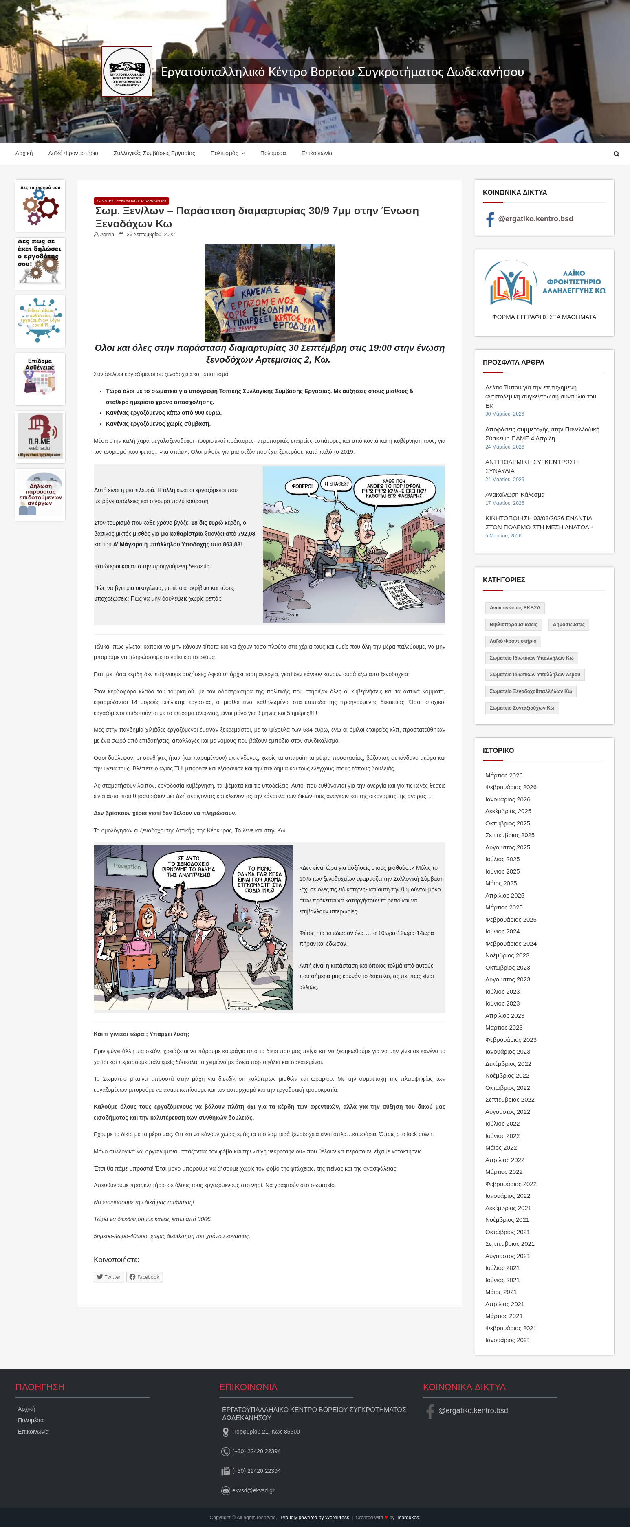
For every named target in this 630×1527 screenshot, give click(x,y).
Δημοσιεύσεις (569, 624)
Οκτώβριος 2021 (507, 1231)
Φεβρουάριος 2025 (511, 919)
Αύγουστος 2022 (507, 1111)
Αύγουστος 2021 (507, 1255)
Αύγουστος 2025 (507, 847)
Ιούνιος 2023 (502, 1003)
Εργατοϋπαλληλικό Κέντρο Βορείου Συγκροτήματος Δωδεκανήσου (342, 71)
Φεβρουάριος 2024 (511, 943)
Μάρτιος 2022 (504, 1171)
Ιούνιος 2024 (502, 931)
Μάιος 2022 (501, 1147)
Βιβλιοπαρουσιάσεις (513, 624)
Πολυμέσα (273, 153)
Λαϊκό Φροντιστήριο (73, 153)
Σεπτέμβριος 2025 (510, 835)
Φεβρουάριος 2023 (511, 1039)
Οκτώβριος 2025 (507, 823)
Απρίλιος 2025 (504, 895)
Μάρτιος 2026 (504, 775)
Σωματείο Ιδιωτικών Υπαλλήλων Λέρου (535, 675)
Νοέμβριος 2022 (507, 1075)
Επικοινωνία (317, 153)
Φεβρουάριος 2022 (511, 1183)
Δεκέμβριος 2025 (508, 811)
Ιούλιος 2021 (502, 1267)
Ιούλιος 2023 (502, 991)
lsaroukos (408, 1517)
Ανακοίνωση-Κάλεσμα (515, 494)
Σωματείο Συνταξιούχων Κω (522, 708)
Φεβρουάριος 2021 (511, 1328)
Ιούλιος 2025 (502, 859)
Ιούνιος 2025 (502, 871)
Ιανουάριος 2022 (508, 1195)
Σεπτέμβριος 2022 (510, 1099)
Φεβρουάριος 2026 (511, 786)
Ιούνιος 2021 (502, 1279)
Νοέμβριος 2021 (507, 1219)
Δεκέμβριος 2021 (508, 1207)
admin (107, 235)
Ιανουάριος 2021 (508, 1339)
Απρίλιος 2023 (504, 1015)
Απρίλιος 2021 (504, 1303)
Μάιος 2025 (501, 883)
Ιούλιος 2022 (502, 1123)
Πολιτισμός (224, 153)
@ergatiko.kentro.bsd (528, 219)
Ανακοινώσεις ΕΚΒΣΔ (515, 608)
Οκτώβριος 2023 (507, 967)
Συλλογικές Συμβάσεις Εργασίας (154, 153)
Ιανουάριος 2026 (508, 799)
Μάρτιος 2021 (504, 1315)
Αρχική (24, 153)
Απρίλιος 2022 (504, 1159)
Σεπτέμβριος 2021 (510, 1243)
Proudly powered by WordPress (315, 1517)
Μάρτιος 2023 (504, 1027)
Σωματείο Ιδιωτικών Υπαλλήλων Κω (532, 658)
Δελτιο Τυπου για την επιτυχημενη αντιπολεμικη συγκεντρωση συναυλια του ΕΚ (540, 396)
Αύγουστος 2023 (507, 979)
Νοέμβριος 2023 (507, 955)
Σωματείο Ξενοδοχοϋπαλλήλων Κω (131, 201)
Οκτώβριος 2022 (507, 1087)
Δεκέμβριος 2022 (508, 1063)
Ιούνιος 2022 (502, 1135)
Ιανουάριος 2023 (508, 1051)
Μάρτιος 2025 (504, 907)
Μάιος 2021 (501, 1291)
